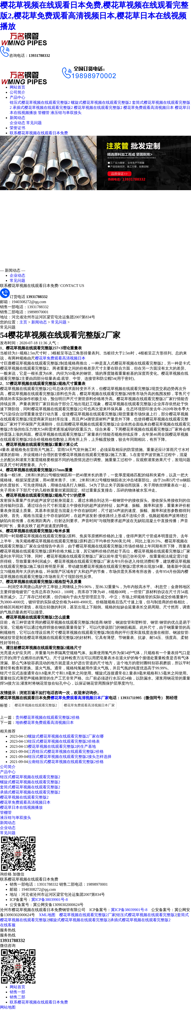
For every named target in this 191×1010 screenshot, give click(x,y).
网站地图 (8, 1007)
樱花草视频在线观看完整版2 (98, 107)
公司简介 (17, 92)
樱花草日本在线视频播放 (21, 807)
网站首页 (17, 87)
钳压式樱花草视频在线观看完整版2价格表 (64, 741)
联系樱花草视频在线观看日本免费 (39, 133)
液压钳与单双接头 (66, 113)
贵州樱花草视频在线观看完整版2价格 (48, 717)
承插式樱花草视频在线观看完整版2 (43, 107)
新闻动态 (17, 118)
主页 (23, 322)
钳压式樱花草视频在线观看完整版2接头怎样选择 (69, 757)
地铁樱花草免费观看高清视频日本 (45, 722)
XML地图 (47, 915)
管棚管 (44, 113)
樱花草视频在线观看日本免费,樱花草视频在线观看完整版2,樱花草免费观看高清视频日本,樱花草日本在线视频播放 (94, 16)
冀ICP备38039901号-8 (49, 900)
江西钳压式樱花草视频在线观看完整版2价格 (66, 751)
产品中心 (17, 97)
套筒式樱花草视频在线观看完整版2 (30, 787)
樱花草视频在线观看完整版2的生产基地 (62, 746)
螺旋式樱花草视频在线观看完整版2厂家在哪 (66, 736)
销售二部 (17, 997)
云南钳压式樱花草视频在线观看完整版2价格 (66, 762)
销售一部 (17, 992)
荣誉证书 (17, 128)
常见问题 (34, 123)
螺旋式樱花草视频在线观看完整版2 (101, 102)
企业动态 (17, 123)
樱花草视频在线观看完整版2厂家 (87, 915)
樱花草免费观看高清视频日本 (148, 107)
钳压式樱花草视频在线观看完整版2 (40, 102)
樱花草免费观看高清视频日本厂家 (79, 698)
